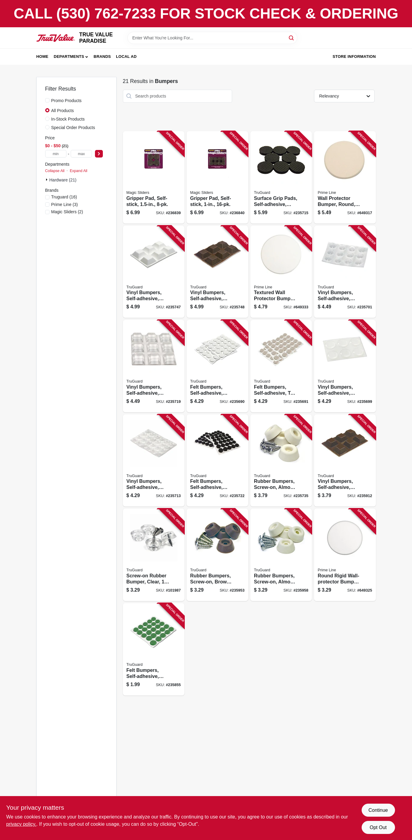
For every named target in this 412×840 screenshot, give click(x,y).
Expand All (78, 171)
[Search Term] (212, 38)
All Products (62, 110)
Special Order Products (73, 127)
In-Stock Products (68, 119)
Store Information (354, 56)
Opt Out (378, 827)
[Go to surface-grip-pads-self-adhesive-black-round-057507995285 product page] (281, 177)
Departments (69, 56)
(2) (67, 211)
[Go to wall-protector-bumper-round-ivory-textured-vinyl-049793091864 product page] (345, 177)
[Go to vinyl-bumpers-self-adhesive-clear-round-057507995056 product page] (345, 366)
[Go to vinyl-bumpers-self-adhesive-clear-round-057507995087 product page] (345, 272)
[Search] (291, 37)
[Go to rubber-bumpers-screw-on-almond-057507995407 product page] (281, 460)
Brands (102, 56)
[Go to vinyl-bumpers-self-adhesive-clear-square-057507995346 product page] (153, 366)
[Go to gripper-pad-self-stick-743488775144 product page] (217, 177)
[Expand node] (47, 179)
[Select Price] (99, 154)
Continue (378, 810)
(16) (64, 196)
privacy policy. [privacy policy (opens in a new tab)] (21, 824)
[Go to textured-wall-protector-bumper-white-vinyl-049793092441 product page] (281, 272)
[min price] (55, 154)
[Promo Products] (47, 100)
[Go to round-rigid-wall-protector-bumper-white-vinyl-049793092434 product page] (345, 555)
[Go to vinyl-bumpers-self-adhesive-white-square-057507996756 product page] (153, 272)
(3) (64, 204)
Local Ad (126, 56)
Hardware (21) (62, 180)
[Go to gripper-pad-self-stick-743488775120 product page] (153, 177)
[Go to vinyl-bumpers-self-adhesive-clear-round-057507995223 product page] (153, 460)
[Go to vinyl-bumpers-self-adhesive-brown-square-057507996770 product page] (217, 272)
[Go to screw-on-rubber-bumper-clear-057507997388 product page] (153, 555)
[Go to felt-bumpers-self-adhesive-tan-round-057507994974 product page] (281, 366)
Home (42, 56)
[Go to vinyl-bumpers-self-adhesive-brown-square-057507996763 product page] (345, 460)
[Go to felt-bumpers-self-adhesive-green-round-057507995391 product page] (153, 649)
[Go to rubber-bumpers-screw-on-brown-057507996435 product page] (217, 555)
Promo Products (66, 100)
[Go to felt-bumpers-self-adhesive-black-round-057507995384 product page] (217, 460)
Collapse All (55, 171)
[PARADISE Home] (55, 38)
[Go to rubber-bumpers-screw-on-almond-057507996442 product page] (281, 555)
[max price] (81, 154)
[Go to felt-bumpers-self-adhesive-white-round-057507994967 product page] (217, 366)
